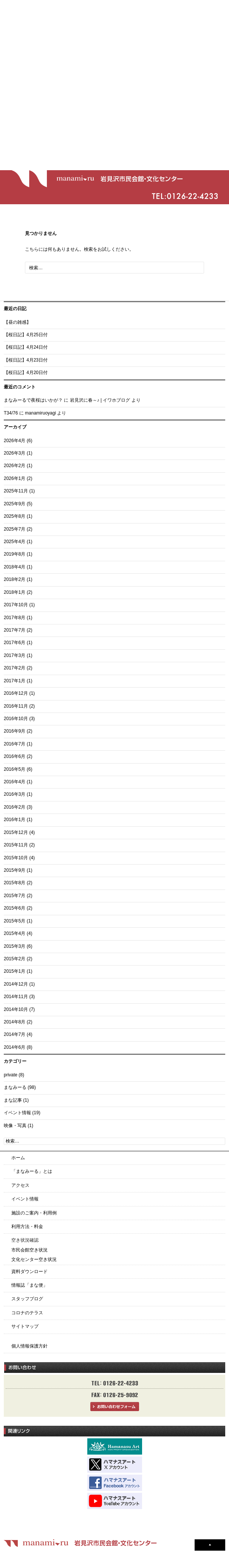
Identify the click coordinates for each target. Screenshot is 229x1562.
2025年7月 (14, 529)
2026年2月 (14, 465)
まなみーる (15, 1087)
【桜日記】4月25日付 (26, 334)
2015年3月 (14, 946)
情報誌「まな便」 (29, 1285)
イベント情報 (17, 1112)
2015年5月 (14, 921)
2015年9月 (14, 870)
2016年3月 (14, 794)
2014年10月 (16, 1009)
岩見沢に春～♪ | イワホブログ (100, 400)
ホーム (18, 1157)
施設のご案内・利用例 (34, 1213)
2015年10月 (16, 857)
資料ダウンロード (29, 1271)
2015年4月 (14, 933)
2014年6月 (14, 1047)
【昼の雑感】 (17, 322)
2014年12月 (16, 984)
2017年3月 (14, 655)
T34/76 (11, 413)
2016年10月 (16, 718)
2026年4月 (14, 440)
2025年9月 (14, 503)
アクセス (20, 1185)
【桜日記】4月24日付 (26, 347)
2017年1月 (14, 680)
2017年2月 (14, 668)
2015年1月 (14, 971)
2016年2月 (14, 807)
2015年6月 (14, 908)
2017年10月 (16, 604)
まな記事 (13, 1100)
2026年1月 (14, 478)
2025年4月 (14, 541)
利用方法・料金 (27, 1226)
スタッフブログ (27, 1298)
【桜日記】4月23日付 (26, 360)
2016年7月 (14, 744)
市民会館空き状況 (29, 1250)
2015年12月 (16, 832)
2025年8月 (14, 516)
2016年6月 (14, 756)
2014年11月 (16, 996)
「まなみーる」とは (31, 1171)
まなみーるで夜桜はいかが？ (33, 400)
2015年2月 (14, 958)
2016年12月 (16, 693)
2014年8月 (14, 1022)
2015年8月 (14, 882)
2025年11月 (16, 491)
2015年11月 (16, 845)
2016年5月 (14, 769)
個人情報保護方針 (29, 1346)
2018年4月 (14, 567)
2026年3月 (14, 453)
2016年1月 (14, 819)
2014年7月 (14, 1034)
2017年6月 (14, 642)
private (10, 1075)
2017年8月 (14, 617)
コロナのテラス (27, 1312)
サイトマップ (25, 1326)
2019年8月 (14, 554)
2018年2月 (14, 579)
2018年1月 (14, 592)
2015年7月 (14, 895)
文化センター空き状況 (34, 1259)
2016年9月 (14, 731)
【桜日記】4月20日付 (26, 372)
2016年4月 (14, 781)
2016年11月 (16, 706)
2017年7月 (14, 630)
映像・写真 (15, 1125)
